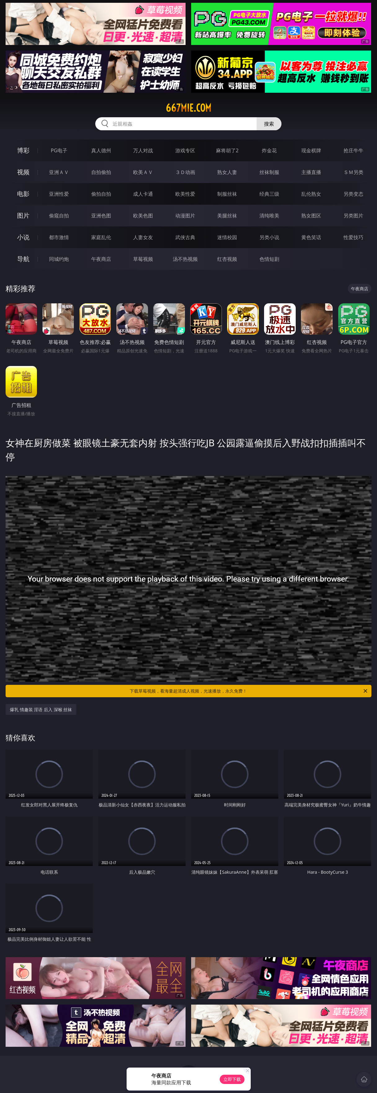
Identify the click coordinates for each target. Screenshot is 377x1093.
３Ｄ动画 (185, 172)
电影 (23, 194)
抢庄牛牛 (353, 150)
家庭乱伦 (101, 237)
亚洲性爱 (59, 193)
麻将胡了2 (227, 150)
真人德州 (101, 150)
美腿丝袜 (227, 215)
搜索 (269, 123)
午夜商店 (101, 259)
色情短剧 (269, 259)
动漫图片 (185, 215)
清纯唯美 (269, 215)
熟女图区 (311, 215)
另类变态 (353, 193)
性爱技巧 (353, 237)
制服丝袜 (227, 193)
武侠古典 (185, 237)
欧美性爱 (185, 193)
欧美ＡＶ (143, 172)
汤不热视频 (185, 259)
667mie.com (188, 108)
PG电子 (59, 150)
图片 (23, 215)
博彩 (23, 150)
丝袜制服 (269, 172)
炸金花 (269, 150)
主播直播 (311, 172)
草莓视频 (143, 259)
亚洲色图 (101, 215)
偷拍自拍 (101, 193)
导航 (23, 259)
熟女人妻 (227, 172)
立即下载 (232, 1079)
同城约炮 (59, 259)
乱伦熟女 (311, 193)
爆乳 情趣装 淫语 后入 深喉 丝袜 (41, 709)
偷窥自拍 (59, 215)
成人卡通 (143, 193)
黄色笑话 (311, 237)
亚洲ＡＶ (59, 172)
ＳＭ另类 (353, 172)
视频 (23, 172)
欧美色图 (143, 215)
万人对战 (143, 150)
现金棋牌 (311, 150)
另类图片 (353, 215)
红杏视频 (227, 259)
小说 (23, 237)
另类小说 (269, 237)
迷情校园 (227, 237)
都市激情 (59, 237)
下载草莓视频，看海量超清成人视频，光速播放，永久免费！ (249, 691)
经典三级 (269, 193)
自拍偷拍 (101, 172)
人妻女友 (143, 237)
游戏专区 (185, 150)
